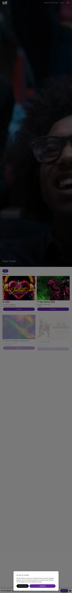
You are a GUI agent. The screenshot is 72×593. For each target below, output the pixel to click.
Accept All (42, 586)
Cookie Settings (22, 586)
